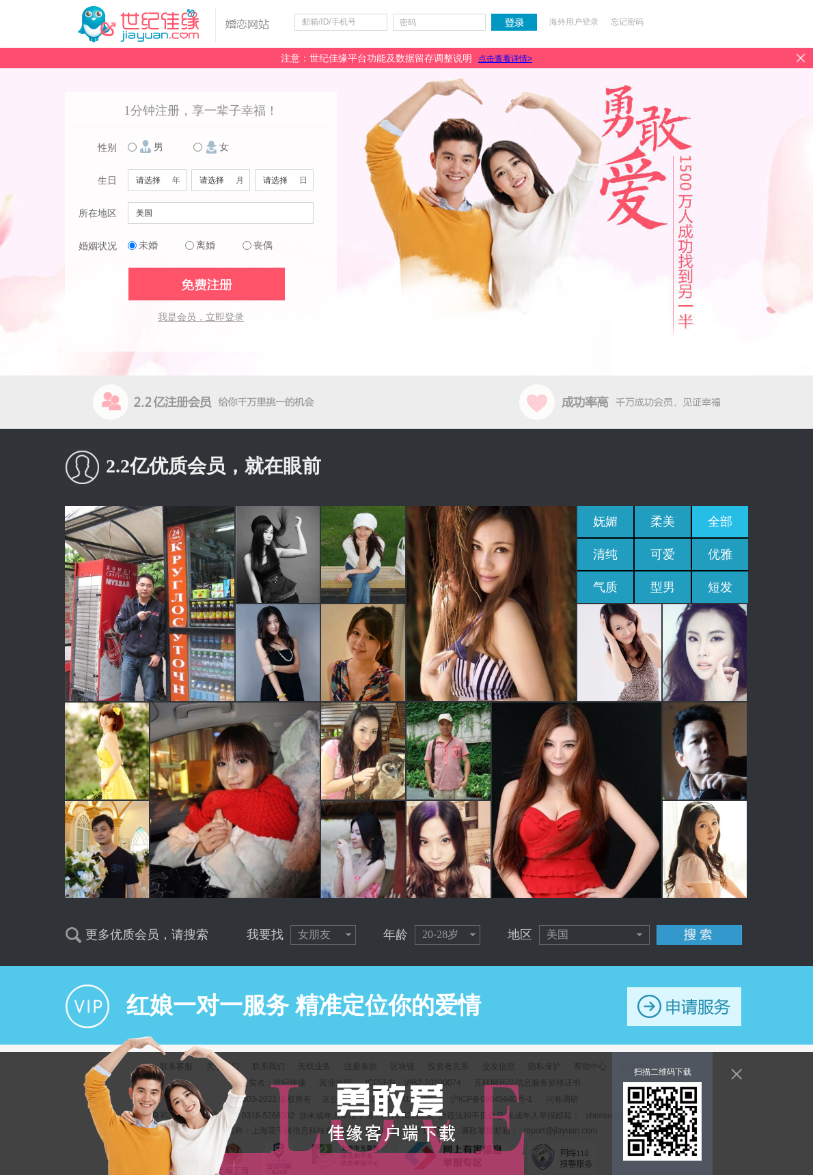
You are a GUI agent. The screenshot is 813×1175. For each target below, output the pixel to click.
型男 (662, 587)
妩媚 (605, 521)
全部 (720, 521)
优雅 (720, 554)
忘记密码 (627, 22)
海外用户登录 (573, 22)
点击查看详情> (505, 58)
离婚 (205, 245)
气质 (605, 587)
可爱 (662, 554)
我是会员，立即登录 (201, 317)
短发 (720, 587)
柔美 (662, 521)
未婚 (148, 245)
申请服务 (684, 1006)
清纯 (605, 554)
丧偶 (263, 245)
